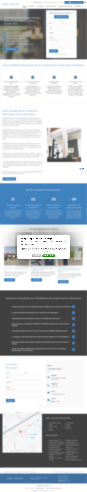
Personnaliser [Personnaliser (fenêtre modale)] (36, 254)
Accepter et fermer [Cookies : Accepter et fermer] (48, 254)
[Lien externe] (82, 168)
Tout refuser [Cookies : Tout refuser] (83, 1)
